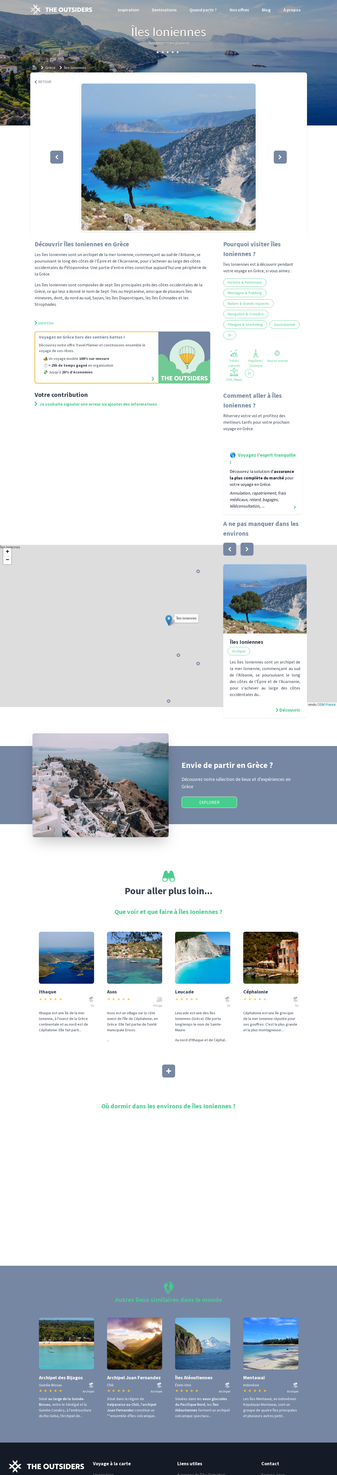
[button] (168, 157)
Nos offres (239, 9)
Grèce (50, 67)
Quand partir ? (203, 9)
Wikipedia (44, 323)
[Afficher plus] (168, 1071)
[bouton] (229, 549)
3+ (230, 335)
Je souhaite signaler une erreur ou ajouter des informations (96, 404)
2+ (249, 373)
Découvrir (289, 710)
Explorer (209, 802)
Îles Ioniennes (75, 67)
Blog (266, 9)
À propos (292, 9)
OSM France (326, 705)
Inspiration (128, 9)
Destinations (164, 9)
